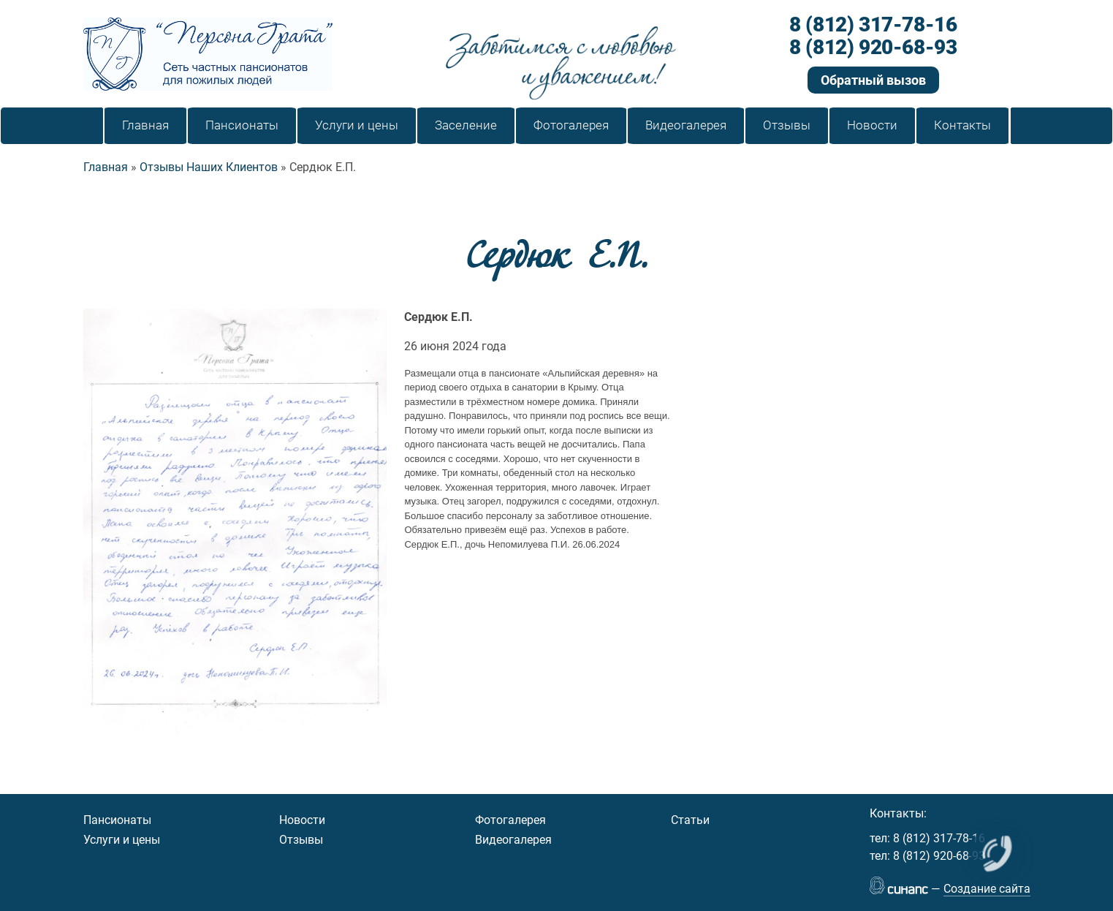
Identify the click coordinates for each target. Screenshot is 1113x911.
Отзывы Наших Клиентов (209, 167)
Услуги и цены (121, 840)
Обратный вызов (873, 80)
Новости (302, 820)
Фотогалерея (510, 820)
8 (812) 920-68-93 (873, 48)
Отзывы (301, 840)
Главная (105, 167)
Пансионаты (117, 820)
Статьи (690, 820)
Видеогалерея (513, 840)
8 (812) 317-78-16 (873, 25)
